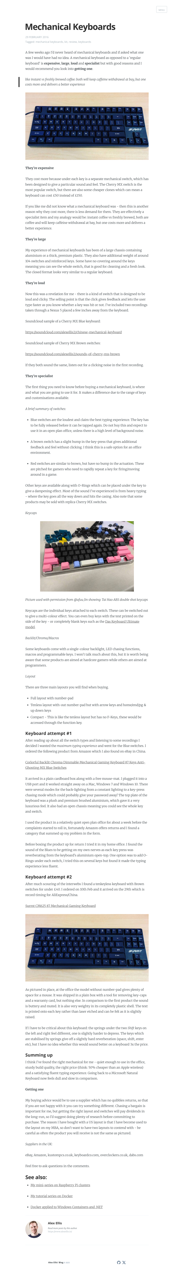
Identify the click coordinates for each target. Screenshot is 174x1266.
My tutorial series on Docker (52, 1196)
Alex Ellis (55, 1223)
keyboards (84, 42)
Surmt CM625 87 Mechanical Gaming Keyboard (60, 906)
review (73, 42)
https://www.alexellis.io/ (60, 1231)
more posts (58, 1228)
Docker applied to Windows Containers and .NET (67, 1207)
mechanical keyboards (49, 42)
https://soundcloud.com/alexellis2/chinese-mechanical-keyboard (73, 332)
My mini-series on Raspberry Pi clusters (60, 1185)
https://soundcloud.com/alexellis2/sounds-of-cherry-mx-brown (72, 354)
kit (65, 42)
